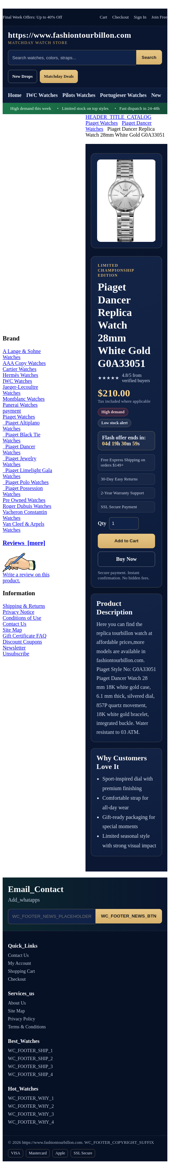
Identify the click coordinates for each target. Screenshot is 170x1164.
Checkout (120, 17)
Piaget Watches (101, 123)
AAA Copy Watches (24, 363)
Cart (103, 17)
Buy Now (126, 559)
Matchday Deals (59, 76)
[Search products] (72, 57)
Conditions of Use (22, 618)
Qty (102, 523)
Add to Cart (126, 540)
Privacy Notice (18, 612)
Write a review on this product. (26, 575)
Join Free (159, 17)
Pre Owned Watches (24, 500)
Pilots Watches (78, 95)
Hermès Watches (20, 375)
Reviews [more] (24, 542)
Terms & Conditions (27, 1026)
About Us (17, 1003)
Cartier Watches (19, 369)
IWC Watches (42, 95)
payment (12, 411)
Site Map (12, 630)
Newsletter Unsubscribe (16, 650)
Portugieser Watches (123, 95)
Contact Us (15, 624)
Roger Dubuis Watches (27, 506)
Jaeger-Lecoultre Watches (20, 390)
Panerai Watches (20, 405)
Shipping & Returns (24, 606)
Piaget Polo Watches (26, 482)
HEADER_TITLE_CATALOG (118, 117)
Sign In (140, 17)
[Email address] (51, 916)
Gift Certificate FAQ (24, 636)
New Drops (22, 76)
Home (15, 95)
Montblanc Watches (24, 399)
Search (149, 57)
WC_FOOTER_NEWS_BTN (128, 916)
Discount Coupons (22, 642)
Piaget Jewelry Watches (19, 461)
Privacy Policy (21, 1018)
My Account (19, 963)
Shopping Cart (21, 971)
